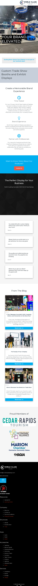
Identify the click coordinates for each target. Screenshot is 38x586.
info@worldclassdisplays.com (7, 472)
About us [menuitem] (6, 510)
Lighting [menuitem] (6, 561)
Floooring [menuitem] (6, 551)
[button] (16, 50)
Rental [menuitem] (6, 573)
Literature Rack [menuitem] (8, 563)
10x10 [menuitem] (5, 535)
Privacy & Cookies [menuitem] (8, 516)
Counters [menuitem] (6, 555)
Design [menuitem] (6, 577)
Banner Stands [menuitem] (8, 547)
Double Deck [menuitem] (7, 524)
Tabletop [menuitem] (6, 545)
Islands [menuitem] (6, 522)
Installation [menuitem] (7, 571)
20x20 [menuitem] (6, 539)
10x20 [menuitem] (5, 537)
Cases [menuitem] (5, 565)
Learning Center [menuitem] (8, 502)
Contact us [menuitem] (7, 512)
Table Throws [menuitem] (7, 557)
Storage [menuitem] (6, 575)
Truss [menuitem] (5, 526)
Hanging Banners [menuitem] (8, 549)
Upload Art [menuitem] (7, 500)
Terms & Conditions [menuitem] (9, 514)
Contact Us (19, 168)
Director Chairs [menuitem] (8, 553)
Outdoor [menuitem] (6, 559)
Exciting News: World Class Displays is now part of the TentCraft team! (19, 60)
